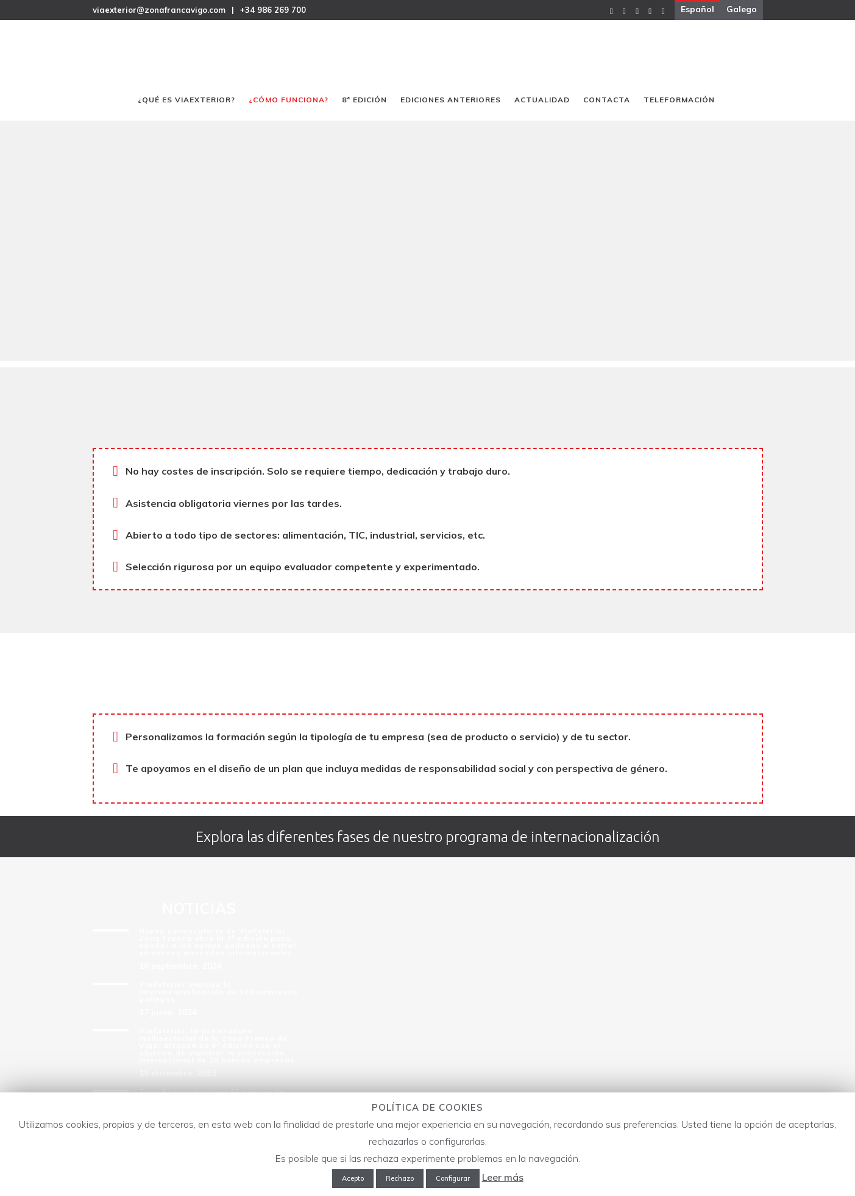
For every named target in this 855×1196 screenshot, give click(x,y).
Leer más (502, 1177)
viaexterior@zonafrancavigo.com (159, 10)
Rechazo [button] (400, 1178)
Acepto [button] (353, 1178)
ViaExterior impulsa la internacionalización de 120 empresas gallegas (218, 991)
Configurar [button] (453, 1178)
